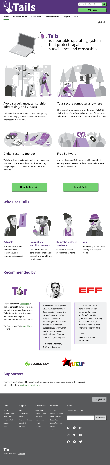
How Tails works (19, 16)
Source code (39, 420)
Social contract (55, 417)
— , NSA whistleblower (55, 326)
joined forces (27, 326)
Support (66, 16)
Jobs (52, 429)
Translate (38, 417)
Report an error (40, 413)
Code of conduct (56, 423)
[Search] (104, 4)
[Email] (80, 418)
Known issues (23, 413)
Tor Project (24, 303)
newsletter (82, 410)
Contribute (39, 410)
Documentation (52, 16)
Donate (38, 426)
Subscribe (100, 417)
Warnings (22, 417)
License (52, 426)
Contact (53, 410)
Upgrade (22, 426)
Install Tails (36, 16)
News (76, 16)
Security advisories (25, 420)
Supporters (54, 420)
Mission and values (56, 413)
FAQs (20, 410)
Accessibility (23, 423)
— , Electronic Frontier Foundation (91, 323)
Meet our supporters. (29, 385)
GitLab (37, 423)
